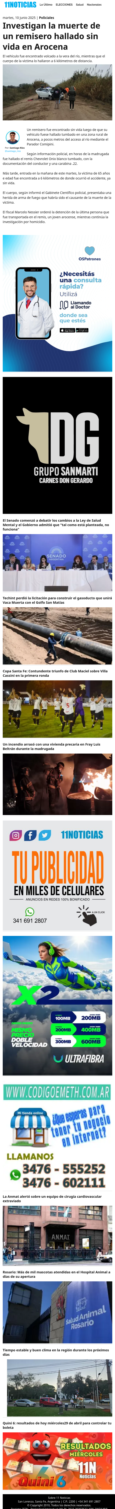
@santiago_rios (13, 151)
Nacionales (94, 4)
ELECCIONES (64, 4)
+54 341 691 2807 (89, 1501)
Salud (79, 4)
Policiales (46, 17)
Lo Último (46, 4)
